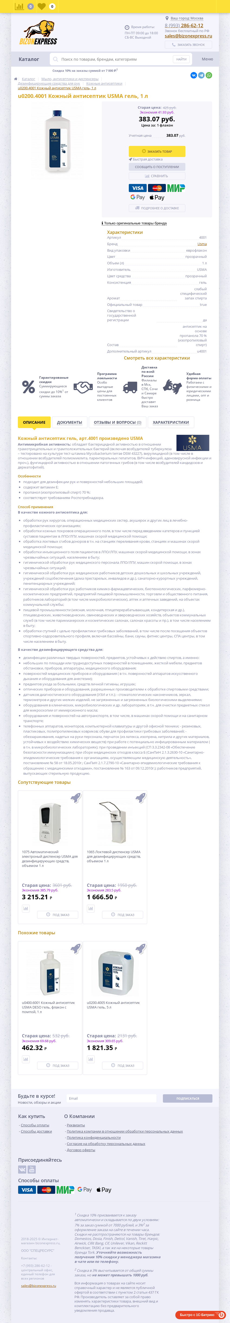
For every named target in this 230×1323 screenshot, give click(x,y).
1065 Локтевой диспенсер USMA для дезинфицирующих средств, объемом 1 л (114, 856)
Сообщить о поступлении (157, 167)
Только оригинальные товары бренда (134, 223)
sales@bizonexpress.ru (188, 36)
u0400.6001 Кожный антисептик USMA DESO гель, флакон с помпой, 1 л (48, 1007)
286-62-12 (184, 25)
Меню (207, 58)
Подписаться (187, 1098)
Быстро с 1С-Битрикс (197, 1315)
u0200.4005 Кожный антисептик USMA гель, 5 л (113, 1005)
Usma (202, 243)
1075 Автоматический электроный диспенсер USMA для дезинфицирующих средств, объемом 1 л (50, 859)
